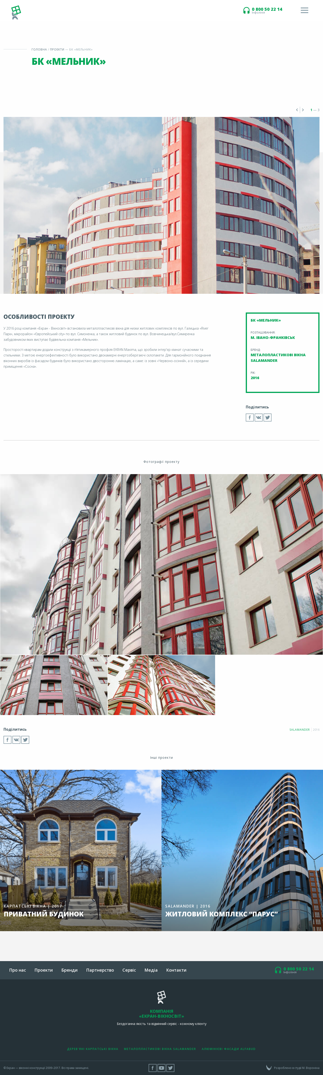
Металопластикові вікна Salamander (160, 1049)
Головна (39, 49)
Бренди (69, 970)
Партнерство (100, 970)
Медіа (151, 970)
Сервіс (129, 970)
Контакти (176, 970)
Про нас (17, 970)
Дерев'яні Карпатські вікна (92, 1049)
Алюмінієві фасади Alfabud (229, 1049)
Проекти (57, 49)
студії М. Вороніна (306, 1068)
